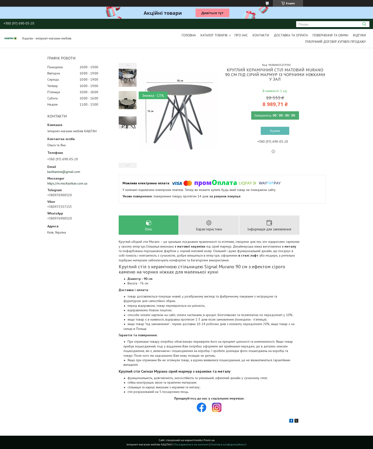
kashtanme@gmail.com (63, 172)
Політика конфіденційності (228, 444)
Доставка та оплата (291, 35)
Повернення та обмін (330, 35)
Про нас (241, 35)
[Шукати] (364, 24)
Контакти (261, 35)
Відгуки (359, 35)
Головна (189, 35)
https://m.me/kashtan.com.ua (67, 183)
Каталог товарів (214, 35)
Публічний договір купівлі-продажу (335, 41)
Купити (275, 131)
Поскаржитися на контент (191, 444)
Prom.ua (209, 440)
